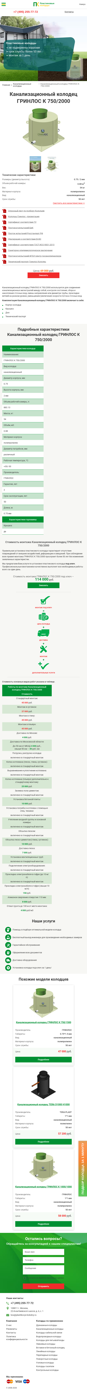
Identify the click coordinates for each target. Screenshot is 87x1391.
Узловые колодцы (45, 1362)
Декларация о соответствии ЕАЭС (24, 239)
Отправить (43, 1286)
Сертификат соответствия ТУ (22, 222)
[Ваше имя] (43, 1252)
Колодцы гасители (45, 1366)
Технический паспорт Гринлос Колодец (27, 261)
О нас (9, 1325)
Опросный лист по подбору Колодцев (26, 211)
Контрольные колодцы (47, 1370)
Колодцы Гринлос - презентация (23, 216)
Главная (6, 85)
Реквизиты (11, 1329)
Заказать (43, 275)
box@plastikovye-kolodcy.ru (23, 1315)
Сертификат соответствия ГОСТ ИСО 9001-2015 (31, 244)
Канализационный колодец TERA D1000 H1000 (43, 1104)
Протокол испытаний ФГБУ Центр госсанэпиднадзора (34, 256)
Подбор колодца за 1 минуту (82, 1168)
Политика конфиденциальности (16, 1338)
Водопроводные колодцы (48, 1336)
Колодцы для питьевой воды (50, 1340)
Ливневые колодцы (45, 1344)
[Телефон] (43, 1260)
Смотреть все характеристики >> (69, 203)
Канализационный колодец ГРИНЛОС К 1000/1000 (43, 1186)
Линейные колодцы (45, 1351)
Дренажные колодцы (46, 1325)
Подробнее (43, 1059)
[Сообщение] (43, 1269)
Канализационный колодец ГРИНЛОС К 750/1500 (43, 1022)
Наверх (82, 4)
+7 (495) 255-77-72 (25, 11)
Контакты (69, 12)
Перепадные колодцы (47, 1355)
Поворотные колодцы (47, 1359)
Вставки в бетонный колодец (50, 1347)
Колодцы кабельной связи (49, 1332)
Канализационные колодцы (22, 85)
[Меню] (3, 4)
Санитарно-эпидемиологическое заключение (30, 250)
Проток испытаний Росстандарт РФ (25, 233)
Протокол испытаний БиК (20, 227)
